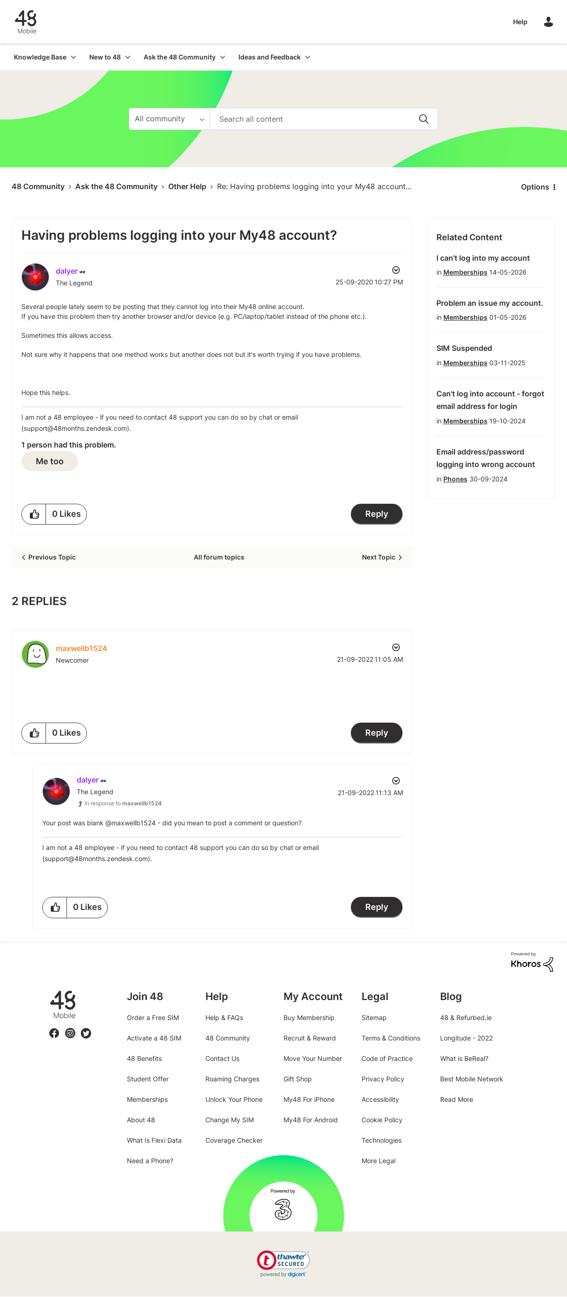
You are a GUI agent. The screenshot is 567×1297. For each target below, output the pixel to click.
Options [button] (535, 186)
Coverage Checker (234, 1140)
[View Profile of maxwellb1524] (81, 648)
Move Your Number (313, 1058)
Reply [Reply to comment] (376, 732)
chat (265, 417)
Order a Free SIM (153, 1017)
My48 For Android (311, 1120)
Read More (456, 1099)
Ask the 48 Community (116, 186)
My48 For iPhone (309, 1099)
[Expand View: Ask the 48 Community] (222, 57)
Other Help (187, 186)
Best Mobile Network (471, 1079)
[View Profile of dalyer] (67, 271)
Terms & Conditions (391, 1038)
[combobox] (324, 119)
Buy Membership (309, 1017)
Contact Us (222, 1058)
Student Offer (148, 1079)
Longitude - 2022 (466, 1038)
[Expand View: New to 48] (127, 57)
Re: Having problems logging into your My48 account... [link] (314, 186)
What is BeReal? (464, 1058)
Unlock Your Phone (234, 1099)
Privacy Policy (383, 1079)
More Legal (379, 1161)
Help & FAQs (224, 1017)
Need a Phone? (150, 1161)
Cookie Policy (382, 1120)
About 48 (141, 1120)
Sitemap (374, 1017)
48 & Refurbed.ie (466, 1017)
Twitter (86, 1027)
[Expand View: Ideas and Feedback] (307, 57)
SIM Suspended (464, 348)
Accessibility (380, 1099)
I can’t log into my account (483, 258)
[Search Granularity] (169, 119)
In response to (123, 803)
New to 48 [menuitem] (105, 57)
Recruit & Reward (310, 1038)
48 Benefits (144, 1058)
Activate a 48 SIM (154, 1038)
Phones (455, 479)
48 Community (25, 21)
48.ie (49, 990)
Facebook (54, 1027)
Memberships (465, 272)
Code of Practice (387, 1058)
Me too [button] (50, 461)
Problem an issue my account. (489, 303)
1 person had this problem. (68, 444)
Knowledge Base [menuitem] (40, 57)
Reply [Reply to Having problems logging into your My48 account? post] (376, 514)
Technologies (382, 1140)
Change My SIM (229, 1120)
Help (520, 22)
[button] (34, 514)
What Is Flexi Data (154, 1140)
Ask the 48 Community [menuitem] (180, 57)
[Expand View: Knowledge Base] (73, 57)
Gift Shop (298, 1079)
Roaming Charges (232, 1079)
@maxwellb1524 (130, 823)
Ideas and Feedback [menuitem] (269, 57)
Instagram (70, 1027)
